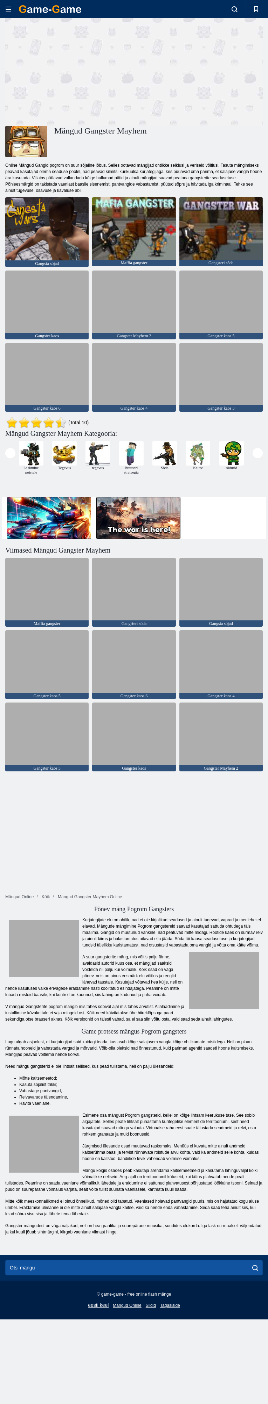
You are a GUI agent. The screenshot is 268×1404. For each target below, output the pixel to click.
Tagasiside (170, 1305)
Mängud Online (127, 1305)
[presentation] (10, 453)
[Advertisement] (70, 71)
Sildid (151, 1305)
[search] (255, 1267)
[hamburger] (8, 9)
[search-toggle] (234, 9)
